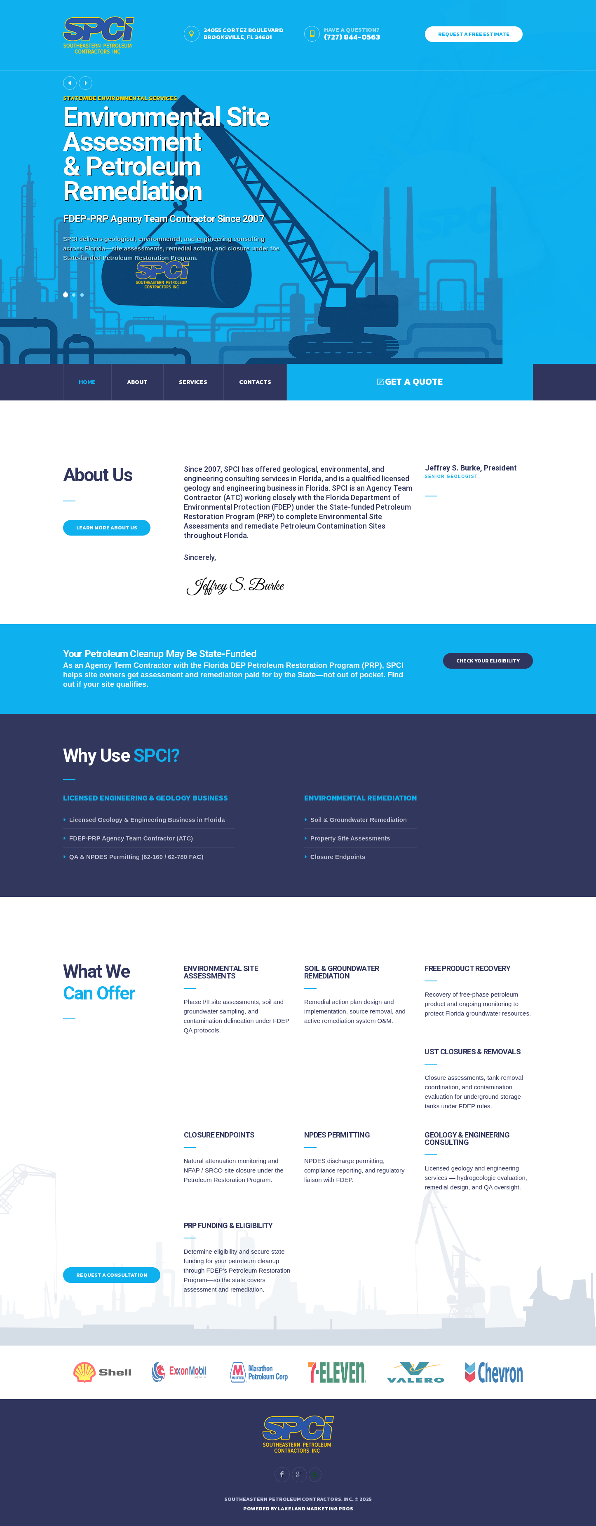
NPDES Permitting (337, 1134)
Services (193, 382)
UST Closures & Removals (473, 1051)
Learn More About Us (106, 527)
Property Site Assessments (350, 838)
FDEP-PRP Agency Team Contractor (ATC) (131, 838)
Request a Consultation (111, 1275)
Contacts (255, 382)
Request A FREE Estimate (473, 34)
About (137, 382)
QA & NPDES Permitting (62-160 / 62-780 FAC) (136, 856)
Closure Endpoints (337, 856)
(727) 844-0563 (352, 36)
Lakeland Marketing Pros (315, 1508)
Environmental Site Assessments (221, 972)
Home (87, 382)
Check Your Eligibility (488, 661)
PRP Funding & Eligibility (228, 1225)
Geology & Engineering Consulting (467, 1138)
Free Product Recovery (467, 968)
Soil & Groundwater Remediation (358, 819)
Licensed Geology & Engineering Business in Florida (147, 819)
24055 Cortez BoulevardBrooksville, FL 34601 (243, 34)
